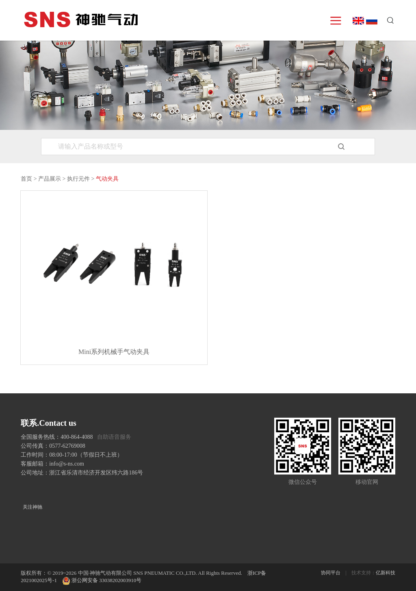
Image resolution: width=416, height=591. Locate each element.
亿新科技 (385, 573)
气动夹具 (107, 179)
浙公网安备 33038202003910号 (101, 580)
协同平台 (330, 573)
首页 (26, 179)
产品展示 (49, 179)
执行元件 (78, 179)
